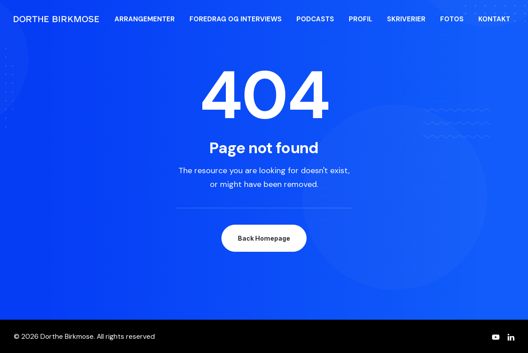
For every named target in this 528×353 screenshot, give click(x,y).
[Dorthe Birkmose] (58, 19)
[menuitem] (144, 19)
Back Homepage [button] (264, 238)
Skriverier (406, 19)
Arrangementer (144, 19)
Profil (360, 19)
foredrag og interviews (235, 19)
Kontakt (494, 19)
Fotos (452, 19)
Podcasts (315, 19)
